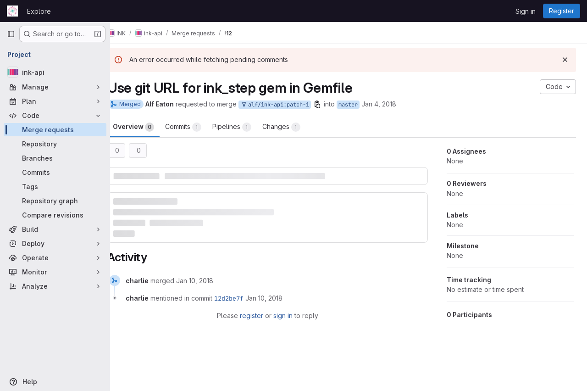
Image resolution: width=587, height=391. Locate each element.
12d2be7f (242, 296)
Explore (39, 11)
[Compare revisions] (55, 215)
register (258, 313)
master (361, 104)
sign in (289, 313)
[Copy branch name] (331, 104)
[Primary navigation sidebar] (11, 34)
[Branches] (55, 158)
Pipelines (245, 127)
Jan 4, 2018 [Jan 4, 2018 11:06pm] (392, 104)
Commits (197, 127)
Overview (147, 127)
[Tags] (55, 186)
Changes (295, 127)
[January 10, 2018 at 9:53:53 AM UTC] (208, 278)
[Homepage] (12, 11)
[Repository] (55, 144)
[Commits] (55, 172)
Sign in (525, 11)
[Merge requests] (55, 129)
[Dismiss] (564, 59)
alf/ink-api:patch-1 (288, 105)
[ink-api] (55, 72)
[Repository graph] (55, 200)
